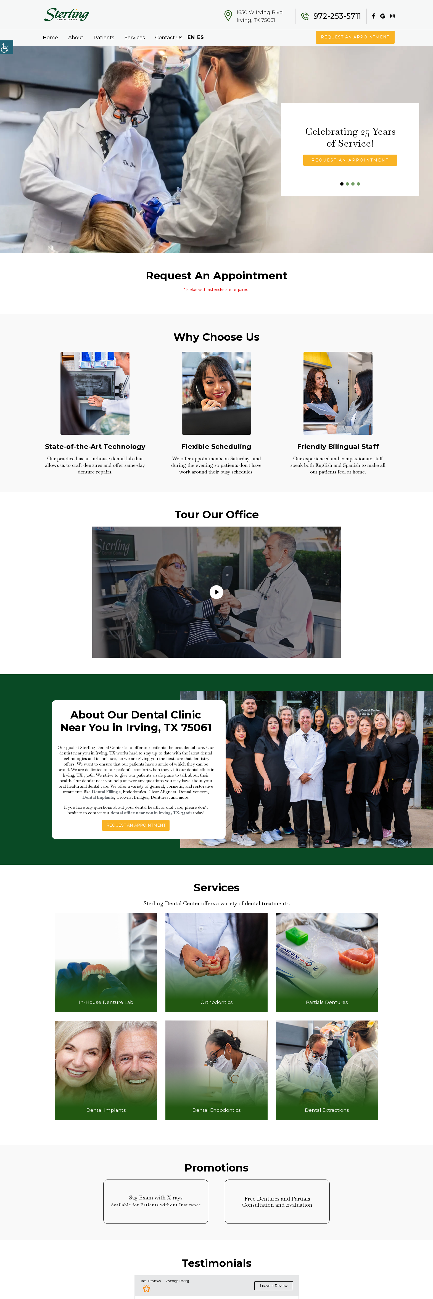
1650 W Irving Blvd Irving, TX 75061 (260, 16)
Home (50, 38)
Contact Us (169, 38)
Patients (104, 38)
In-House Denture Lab (106, 1002)
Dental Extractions (327, 1110)
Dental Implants (106, 1110)
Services (135, 38)
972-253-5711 (337, 16)
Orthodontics (216, 1002)
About (75, 38)
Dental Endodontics (216, 1110)
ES (200, 37)
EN (191, 37)
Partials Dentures (327, 1002)
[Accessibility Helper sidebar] (6, 47)
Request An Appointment (353, 37)
